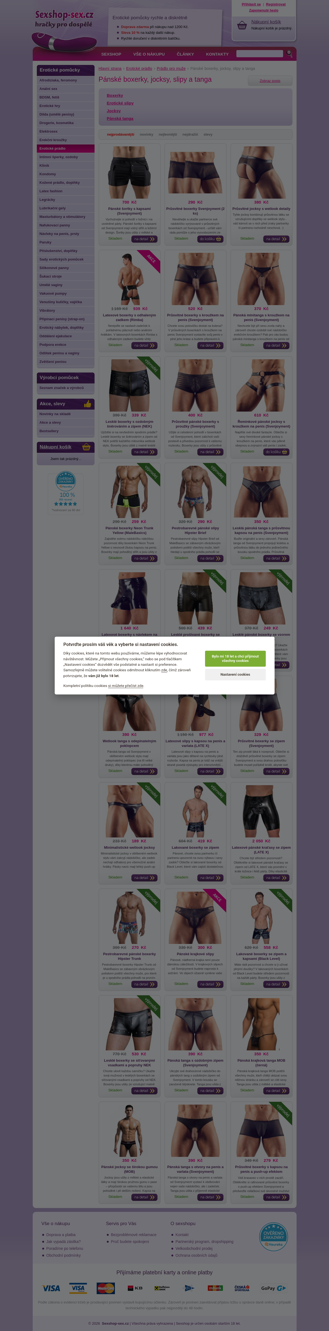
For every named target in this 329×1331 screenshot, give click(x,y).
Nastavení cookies (235, 674)
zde (164, 670)
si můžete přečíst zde (125, 686)
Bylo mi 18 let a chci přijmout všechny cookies (235, 658)
